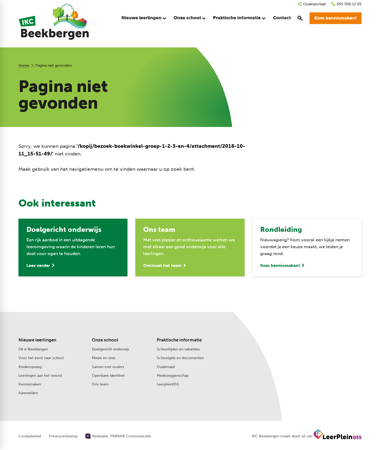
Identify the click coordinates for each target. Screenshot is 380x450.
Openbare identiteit (108, 376)
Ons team (100, 384)
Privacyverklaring (63, 437)
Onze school (105, 340)
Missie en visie (103, 358)
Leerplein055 (168, 384)
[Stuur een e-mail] (304, 341)
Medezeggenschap (172, 376)
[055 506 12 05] (346, 4)
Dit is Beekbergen (33, 350)
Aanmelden (28, 393)
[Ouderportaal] (311, 4)
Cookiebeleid (29, 437)
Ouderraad (166, 367)
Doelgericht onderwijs (110, 350)
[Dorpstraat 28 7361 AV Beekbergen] (308, 352)
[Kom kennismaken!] (336, 18)
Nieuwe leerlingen (37, 340)
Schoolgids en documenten (180, 358)
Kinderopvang (30, 367)
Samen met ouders (108, 367)
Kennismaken (29, 384)
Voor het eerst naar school (41, 358)
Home (23, 65)
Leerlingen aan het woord (40, 376)
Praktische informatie (179, 340)
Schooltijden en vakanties (178, 350)
